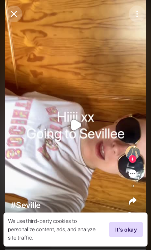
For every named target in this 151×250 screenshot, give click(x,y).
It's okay (126, 229)
